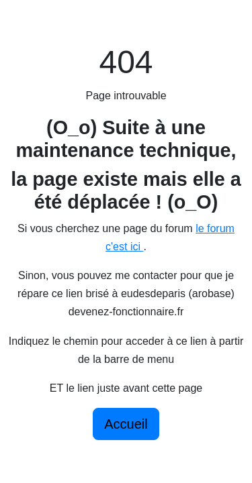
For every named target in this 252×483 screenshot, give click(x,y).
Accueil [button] (125, 424)
